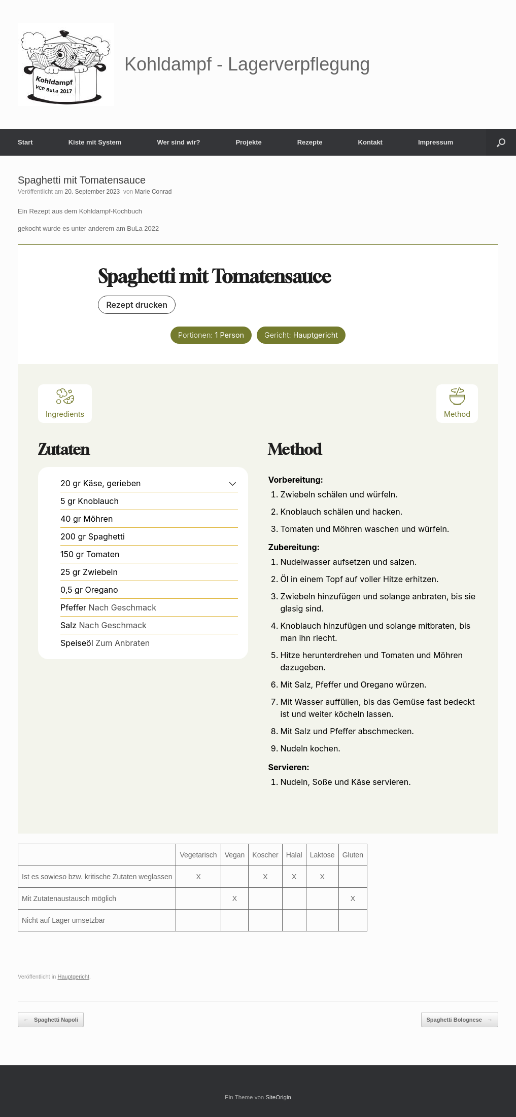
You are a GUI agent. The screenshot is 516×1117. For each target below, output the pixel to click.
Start (25, 142)
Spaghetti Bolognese (460, 1020)
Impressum (435, 142)
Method (457, 402)
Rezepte (310, 142)
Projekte (248, 142)
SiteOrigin (278, 1097)
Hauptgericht (73, 977)
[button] (501, 142)
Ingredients (65, 402)
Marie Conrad (153, 191)
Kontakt (370, 142)
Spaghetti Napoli (50, 1020)
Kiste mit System (95, 142)
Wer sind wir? (178, 142)
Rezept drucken (136, 305)
